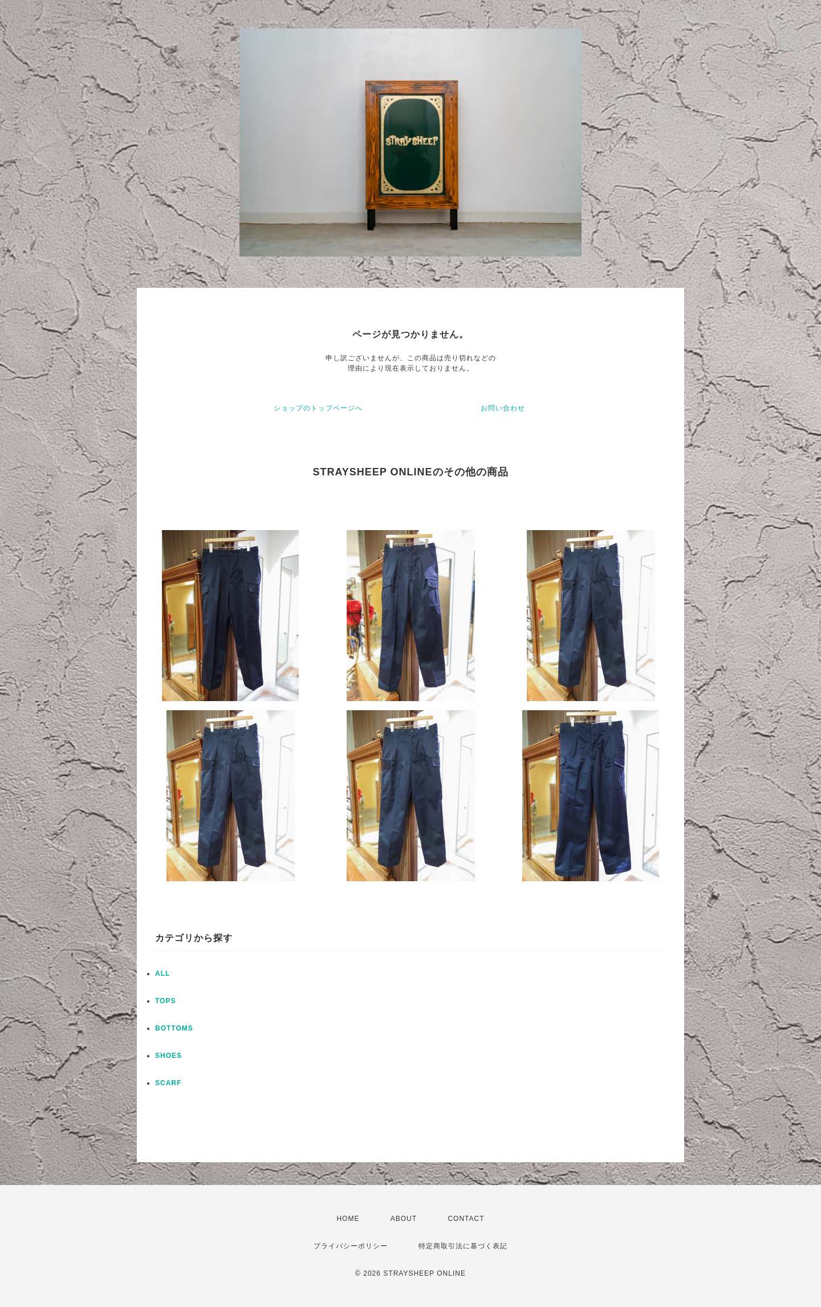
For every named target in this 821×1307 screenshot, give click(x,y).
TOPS (165, 1001)
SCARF (168, 1083)
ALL (162, 974)
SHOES (168, 1056)
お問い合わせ (503, 408)
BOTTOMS (174, 1028)
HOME (347, 1219)
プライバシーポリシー (351, 1246)
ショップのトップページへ (318, 408)
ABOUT (404, 1219)
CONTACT (466, 1219)
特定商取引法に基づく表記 (462, 1246)
